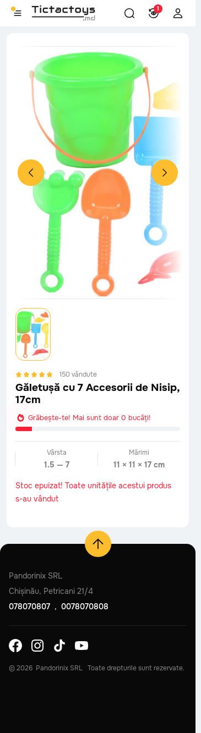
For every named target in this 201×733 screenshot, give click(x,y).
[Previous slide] (31, 172)
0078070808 (84, 606)
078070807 (29, 606)
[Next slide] (165, 172)
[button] (129, 13)
